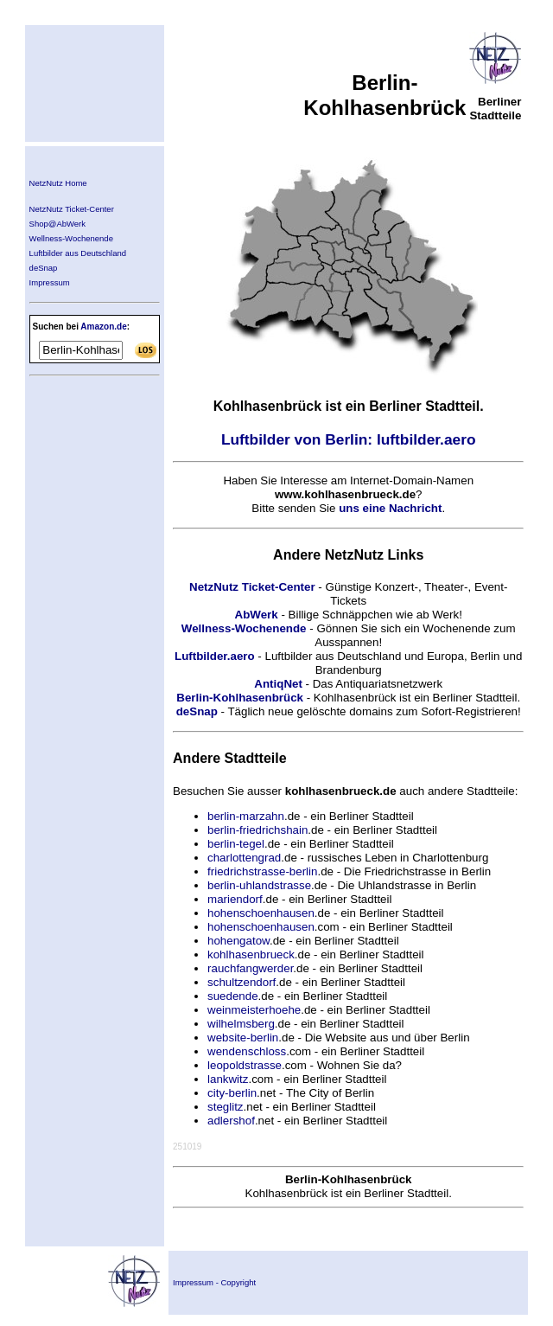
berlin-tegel (235, 843)
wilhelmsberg (241, 1023)
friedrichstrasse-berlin (262, 871)
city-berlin (232, 1092)
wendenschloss (246, 1051)
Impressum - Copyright (214, 1282)
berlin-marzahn (245, 816)
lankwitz (227, 1079)
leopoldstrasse (244, 1065)
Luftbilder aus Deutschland (78, 253)
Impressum (49, 282)
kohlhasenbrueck (251, 954)
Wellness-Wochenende (71, 238)
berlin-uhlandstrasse (259, 885)
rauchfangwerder (250, 968)
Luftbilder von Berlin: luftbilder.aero (348, 439)
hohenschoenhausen (261, 912)
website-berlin (242, 1037)
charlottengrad (244, 857)
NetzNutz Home (58, 183)
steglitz (225, 1106)
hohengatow (238, 940)
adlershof (231, 1120)
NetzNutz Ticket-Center (71, 209)
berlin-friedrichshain (257, 829)
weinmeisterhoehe (254, 1009)
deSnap (43, 267)
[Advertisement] (81, 492)
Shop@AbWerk (57, 223)
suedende (232, 996)
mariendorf (235, 899)
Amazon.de (103, 326)
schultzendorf (241, 982)
